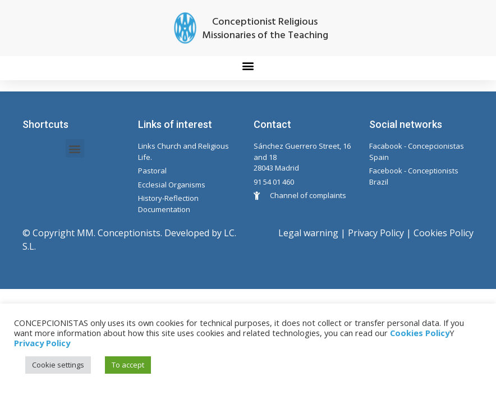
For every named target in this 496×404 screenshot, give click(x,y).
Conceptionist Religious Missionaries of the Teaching (265, 29)
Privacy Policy (376, 233)
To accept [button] (128, 365)
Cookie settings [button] (58, 365)
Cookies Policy (444, 233)
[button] (248, 65)
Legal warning (308, 233)
